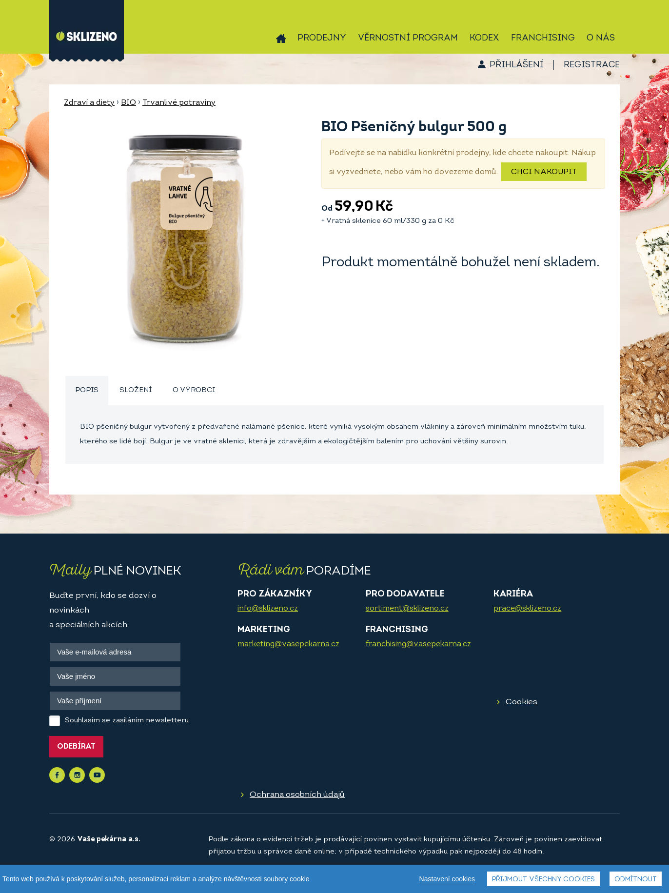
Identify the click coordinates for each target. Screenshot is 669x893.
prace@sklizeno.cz (527, 609)
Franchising (543, 38)
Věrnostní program (408, 38)
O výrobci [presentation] (194, 390)
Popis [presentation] (86, 390)
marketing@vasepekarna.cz (288, 644)
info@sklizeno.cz (267, 609)
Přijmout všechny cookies (543, 879)
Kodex (484, 38)
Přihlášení (517, 65)
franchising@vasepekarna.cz (418, 644)
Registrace (592, 65)
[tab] (86, 391)
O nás (601, 38)
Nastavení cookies (447, 879)
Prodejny (321, 38)
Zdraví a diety (89, 103)
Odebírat (76, 747)
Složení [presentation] (135, 390)
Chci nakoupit (544, 172)
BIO (128, 103)
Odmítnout (635, 879)
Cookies (521, 702)
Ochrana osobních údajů (297, 795)
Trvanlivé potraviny (179, 103)
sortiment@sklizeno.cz (407, 609)
